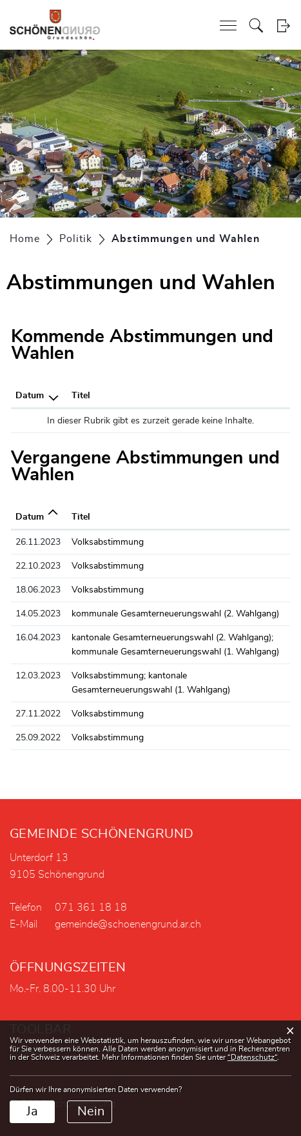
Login (283, 25)
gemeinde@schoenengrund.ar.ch (128, 924)
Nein (90, 1111)
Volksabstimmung (108, 542)
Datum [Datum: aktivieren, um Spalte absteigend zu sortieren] (29, 395)
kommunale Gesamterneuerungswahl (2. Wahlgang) (175, 613)
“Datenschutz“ (252, 1057)
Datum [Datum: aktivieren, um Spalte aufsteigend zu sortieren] (29, 517)
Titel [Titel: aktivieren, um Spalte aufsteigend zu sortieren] (81, 395)
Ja (32, 1111)
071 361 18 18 (91, 907)
